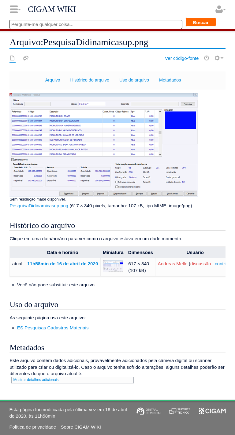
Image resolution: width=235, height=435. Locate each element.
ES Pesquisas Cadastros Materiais (53, 327)
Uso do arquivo (134, 80)
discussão (200, 263)
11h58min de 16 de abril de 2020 (62, 263)
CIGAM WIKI (52, 9)
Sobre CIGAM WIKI (81, 427)
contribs (223, 263)
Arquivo (52, 80)
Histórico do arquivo (90, 80)
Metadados (170, 80)
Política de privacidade (32, 427)
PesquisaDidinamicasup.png (38, 205)
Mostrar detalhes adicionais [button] (35, 380)
